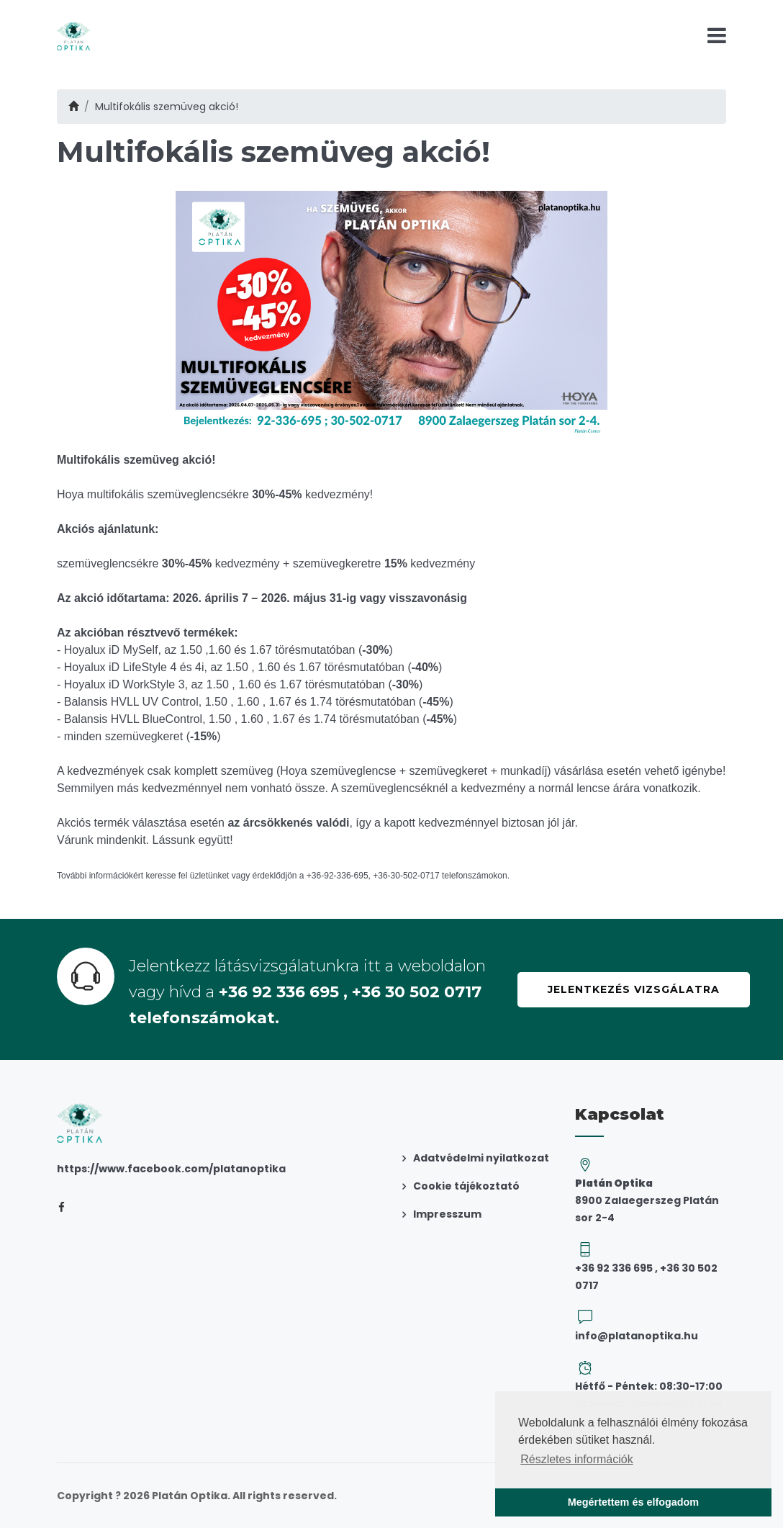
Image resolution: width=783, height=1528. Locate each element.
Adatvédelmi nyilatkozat (481, 1158)
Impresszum (447, 1214)
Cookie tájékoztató (466, 1186)
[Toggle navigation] (716, 35)
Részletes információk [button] (576, 1459)
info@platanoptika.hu (636, 1336)
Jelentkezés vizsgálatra (634, 989)
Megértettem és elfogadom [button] (633, 1502)
